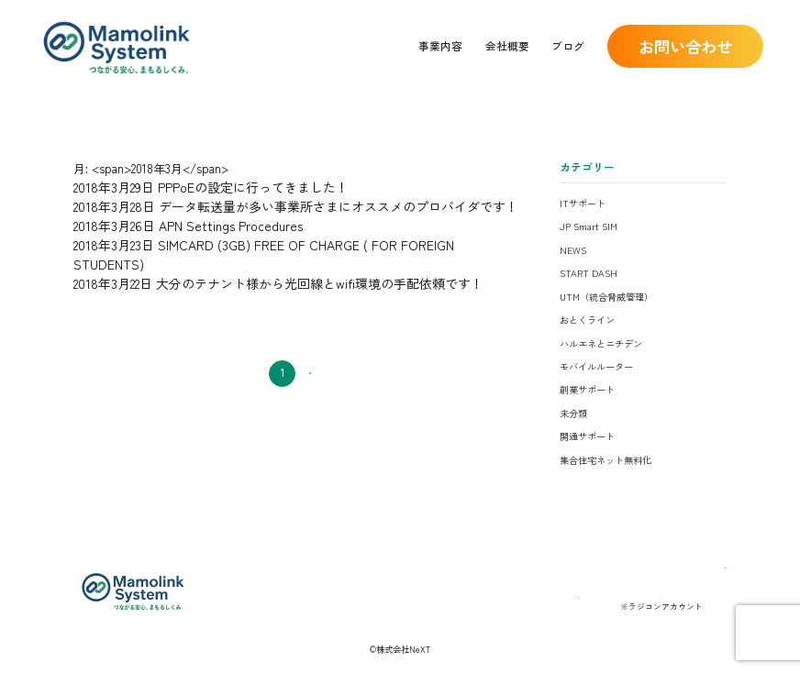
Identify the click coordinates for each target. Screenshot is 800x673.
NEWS (573, 250)
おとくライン (587, 319)
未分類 (573, 413)
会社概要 (507, 46)
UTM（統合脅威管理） (606, 296)
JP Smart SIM (588, 226)
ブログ (567, 46)
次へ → (334, 347)
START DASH (588, 273)
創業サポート (587, 389)
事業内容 (440, 46)
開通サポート (587, 436)
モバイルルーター (596, 366)
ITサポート (583, 203)
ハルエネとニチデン (601, 343)
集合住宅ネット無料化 (605, 460)
